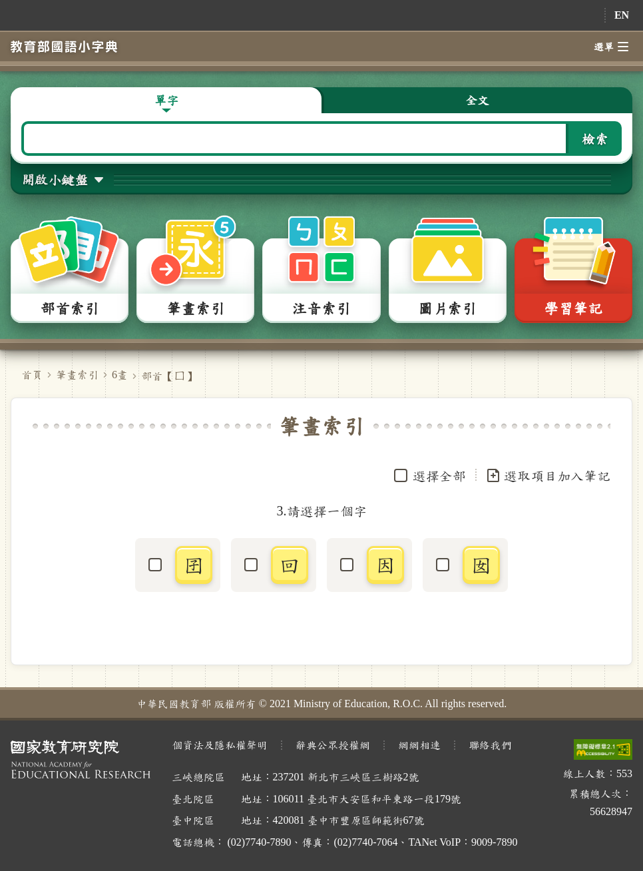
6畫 (120, 374)
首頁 (32, 374)
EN (621, 15)
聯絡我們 (490, 744)
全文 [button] (477, 100)
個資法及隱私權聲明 (220, 744)
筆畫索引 (77, 374)
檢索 (595, 138)
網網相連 (419, 744)
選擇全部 (439, 475)
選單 (611, 46)
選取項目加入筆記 (547, 475)
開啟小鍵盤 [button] (54, 179)
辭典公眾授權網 (333, 744)
